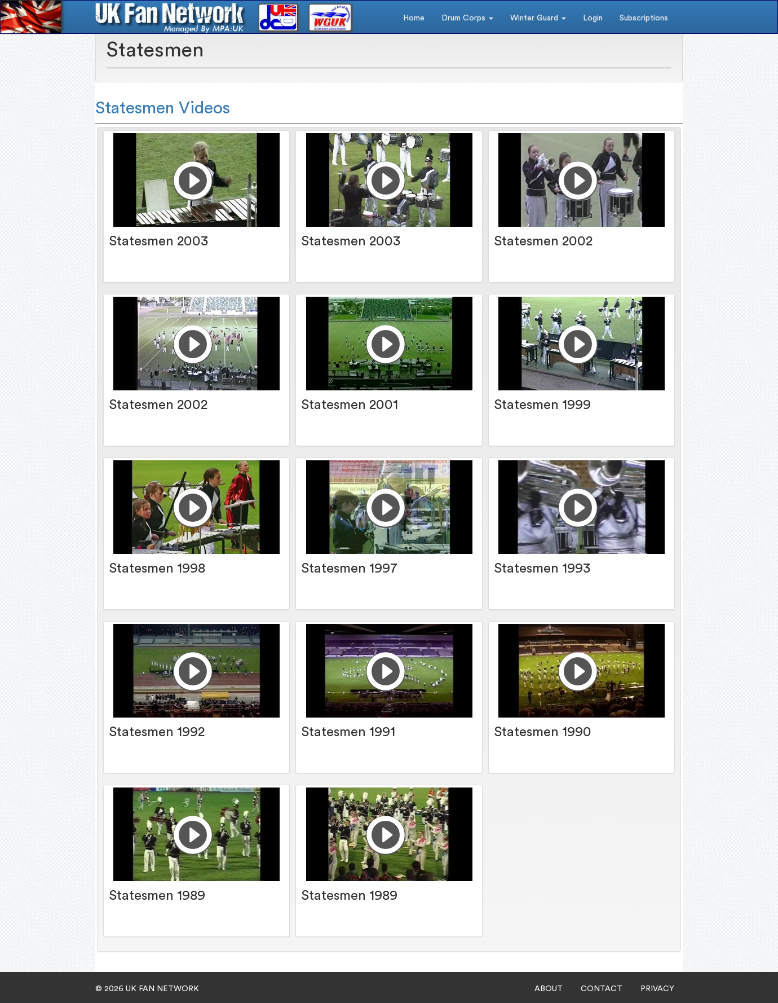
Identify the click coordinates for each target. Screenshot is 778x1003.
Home (414, 18)
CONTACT (601, 989)
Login (593, 18)
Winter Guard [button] (538, 18)
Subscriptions (644, 18)
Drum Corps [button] (467, 18)
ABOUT (548, 989)
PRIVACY (657, 989)
